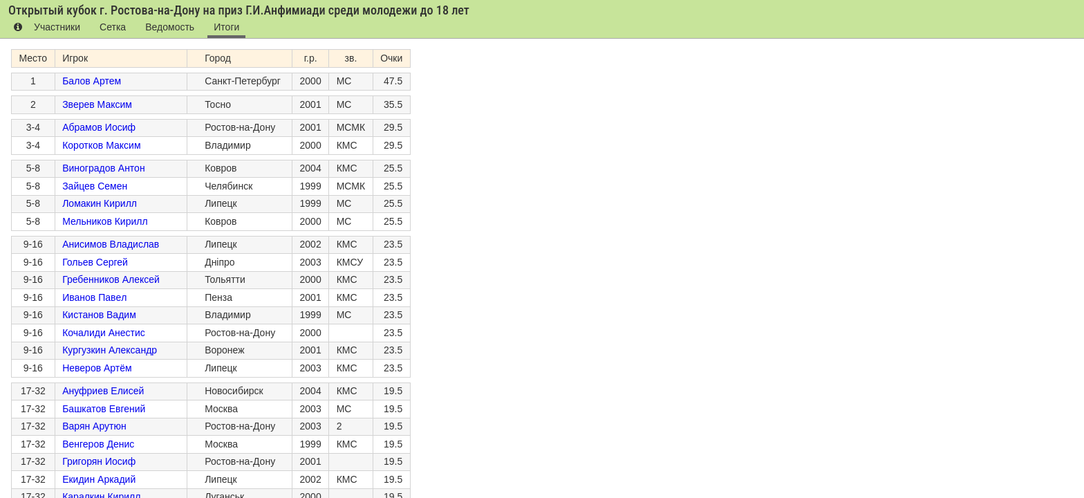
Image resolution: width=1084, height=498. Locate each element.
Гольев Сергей (95, 262)
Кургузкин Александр (109, 350)
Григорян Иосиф (99, 461)
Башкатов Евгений (103, 408)
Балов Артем (91, 80)
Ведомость (162, 27)
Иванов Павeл (94, 297)
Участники (55, 27)
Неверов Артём (97, 368)
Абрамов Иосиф (99, 127)
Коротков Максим (101, 145)
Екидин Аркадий (99, 479)
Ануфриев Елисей (103, 390)
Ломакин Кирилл (99, 203)
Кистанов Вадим (99, 314)
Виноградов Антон (103, 168)
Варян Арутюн (94, 426)
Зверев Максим (97, 104)
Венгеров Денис (98, 444)
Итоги (217, 27)
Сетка (108, 27)
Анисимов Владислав (110, 244)
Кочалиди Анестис (103, 332)
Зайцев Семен (94, 186)
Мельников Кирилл (104, 221)
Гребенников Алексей (111, 279)
